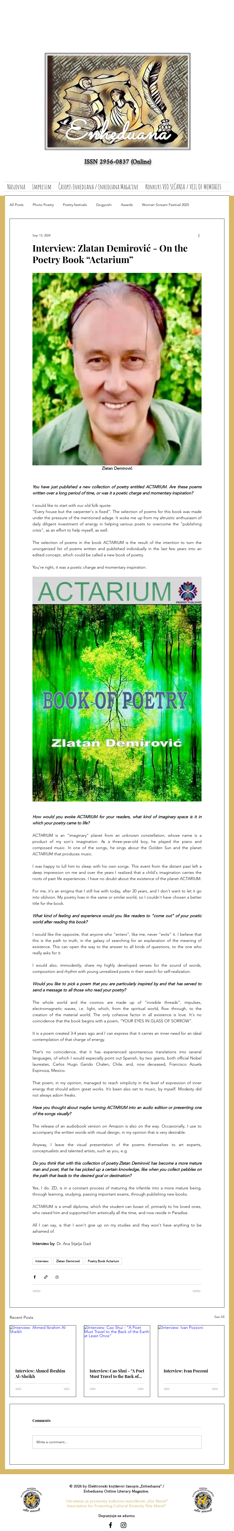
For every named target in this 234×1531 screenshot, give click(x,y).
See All (219, 1317)
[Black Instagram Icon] (123, 1525)
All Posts (17, 205)
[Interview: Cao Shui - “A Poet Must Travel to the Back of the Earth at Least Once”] (117, 1344)
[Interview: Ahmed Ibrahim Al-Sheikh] (43, 1344)
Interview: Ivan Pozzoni (186, 1371)
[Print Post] (57, 1277)
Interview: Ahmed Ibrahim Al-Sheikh (40, 1373)
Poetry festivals (75, 205)
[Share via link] (46, 1277)
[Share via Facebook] (34, 1277)
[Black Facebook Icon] (110, 1525)
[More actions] (199, 235)
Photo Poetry (43, 205)
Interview (41, 1261)
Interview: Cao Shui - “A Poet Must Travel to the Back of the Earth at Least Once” (117, 1373)
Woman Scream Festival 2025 (165, 205)
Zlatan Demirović (68, 1261)
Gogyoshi (104, 205)
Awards (127, 205)
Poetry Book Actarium (103, 1261)
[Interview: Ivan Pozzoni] (191, 1344)
